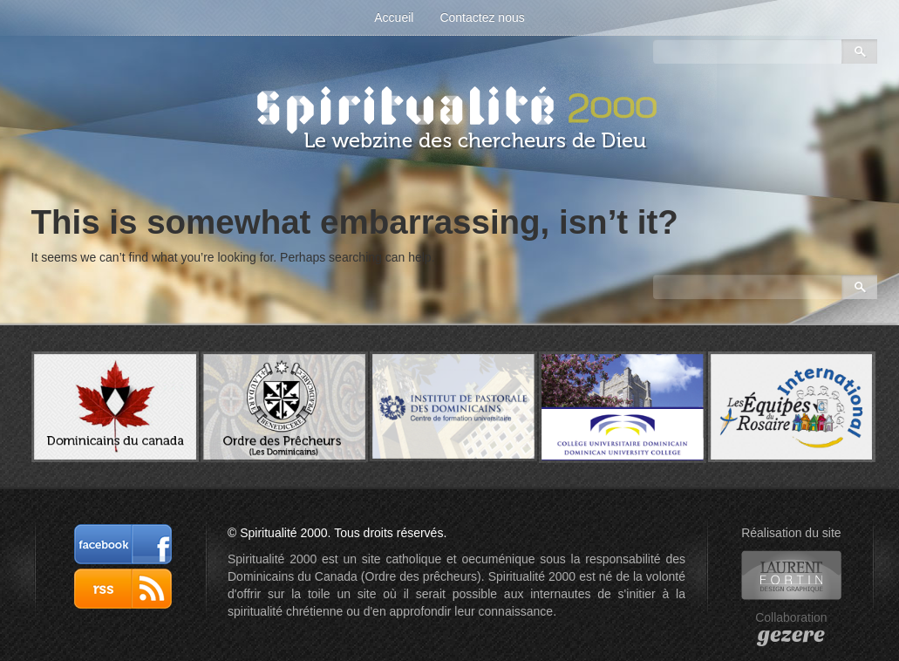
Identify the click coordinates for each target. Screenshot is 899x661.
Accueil (393, 17)
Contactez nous (481, 17)
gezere (791, 635)
